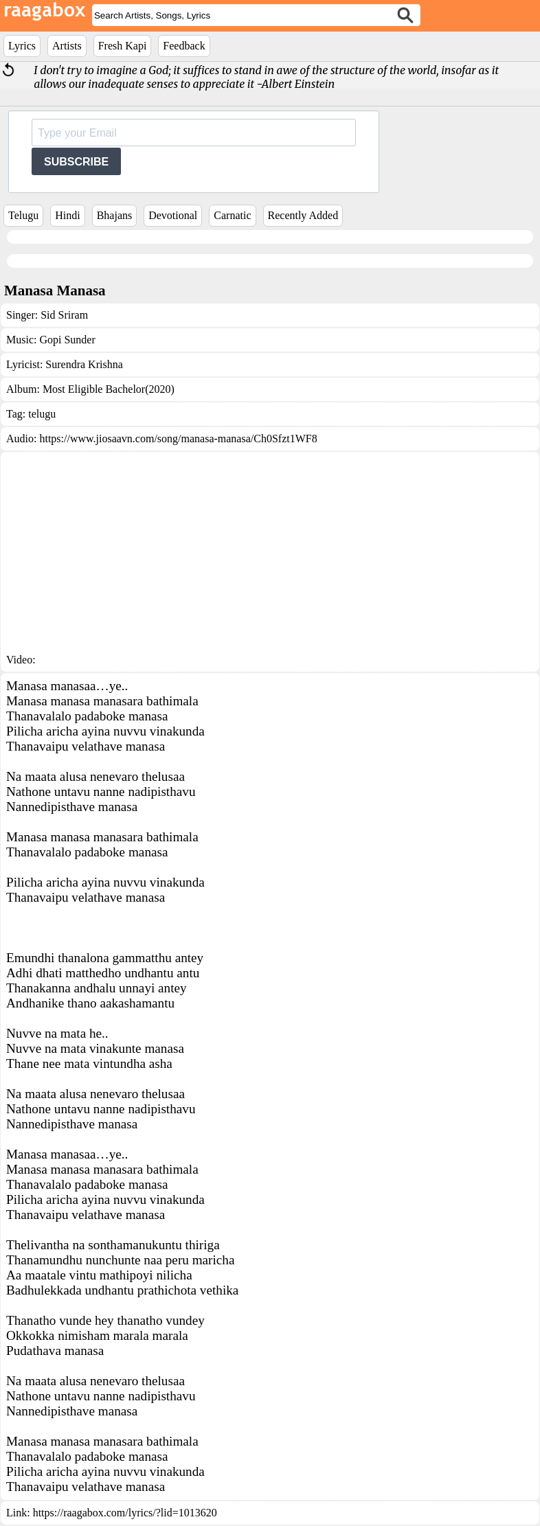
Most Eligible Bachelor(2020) (109, 389)
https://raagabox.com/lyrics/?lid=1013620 (125, 1512)
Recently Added (303, 215)
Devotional (172, 215)
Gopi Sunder (67, 339)
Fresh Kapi (122, 46)
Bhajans (115, 215)
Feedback (184, 46)
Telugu (23, 215)
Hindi (67, 215)
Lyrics (22, 46)
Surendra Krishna (83, 364)
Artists (67, 46)
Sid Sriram (64, 315)
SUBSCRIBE (76, 162)
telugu (42, 414)
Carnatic (232, 215)
